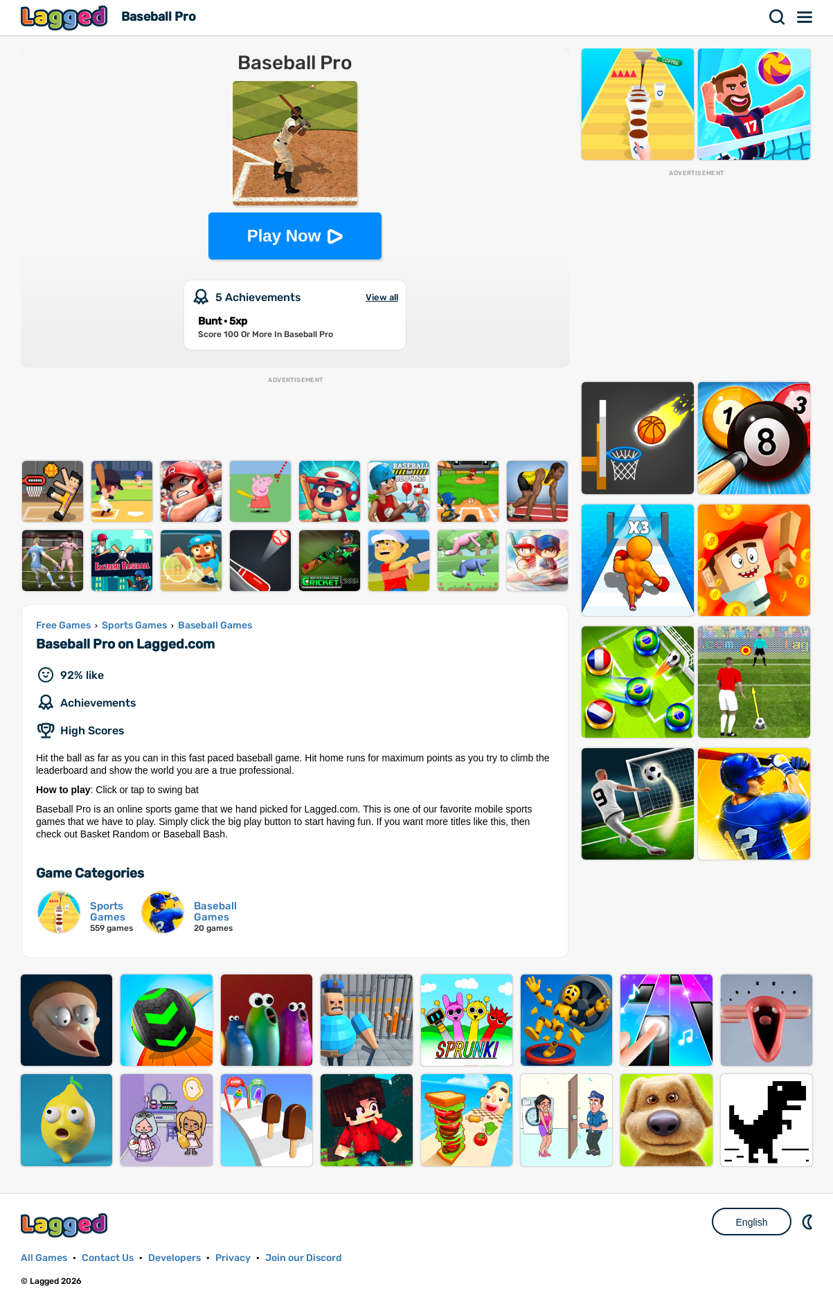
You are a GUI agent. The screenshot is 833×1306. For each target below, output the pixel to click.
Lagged (66, 17)
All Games (44, 1258)
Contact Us (108, 1258)
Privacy (233, 1258)
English (752, 1222)
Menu (805, 17)
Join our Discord (303, 1258)
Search (777, 17)
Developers (174, 1258)
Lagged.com (66, 1225)
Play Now (284, 235)
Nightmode (809, 1221)
